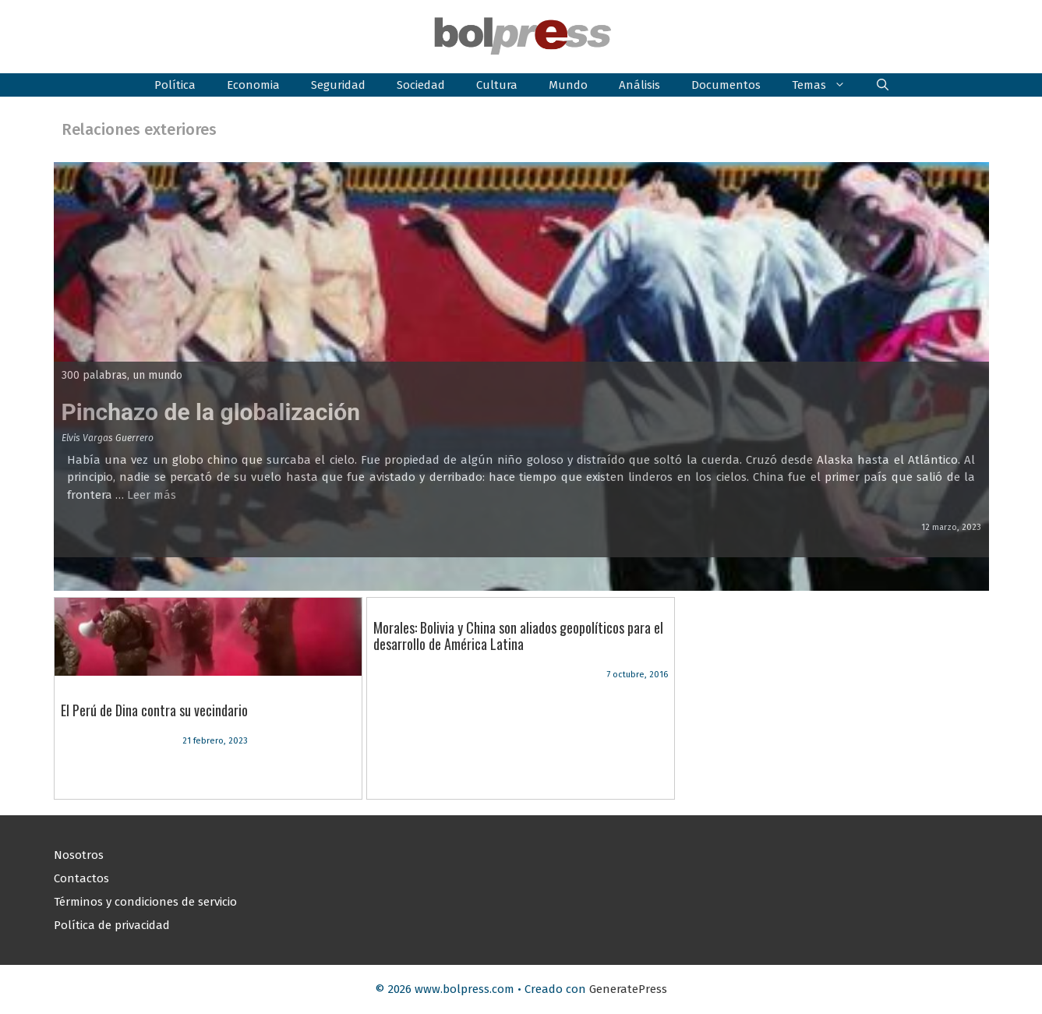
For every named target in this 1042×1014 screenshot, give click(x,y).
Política (175, 85)
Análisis (639, 85)
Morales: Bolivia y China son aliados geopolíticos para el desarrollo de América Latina (518, 636)
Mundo (568, 85)
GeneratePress (628, 989)
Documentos (726, 85)
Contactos (81, 878)
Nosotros (79, 855)
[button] (882, 85)
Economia (253, 85)
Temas (826, 85)
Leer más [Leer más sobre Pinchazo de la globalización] (151, 495)
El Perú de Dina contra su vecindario (154, 710)
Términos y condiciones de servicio (145, 902)
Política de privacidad (112, 925)
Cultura (496, 85)
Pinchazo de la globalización (211, 412)
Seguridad (338, 85)
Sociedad (421, 85)
